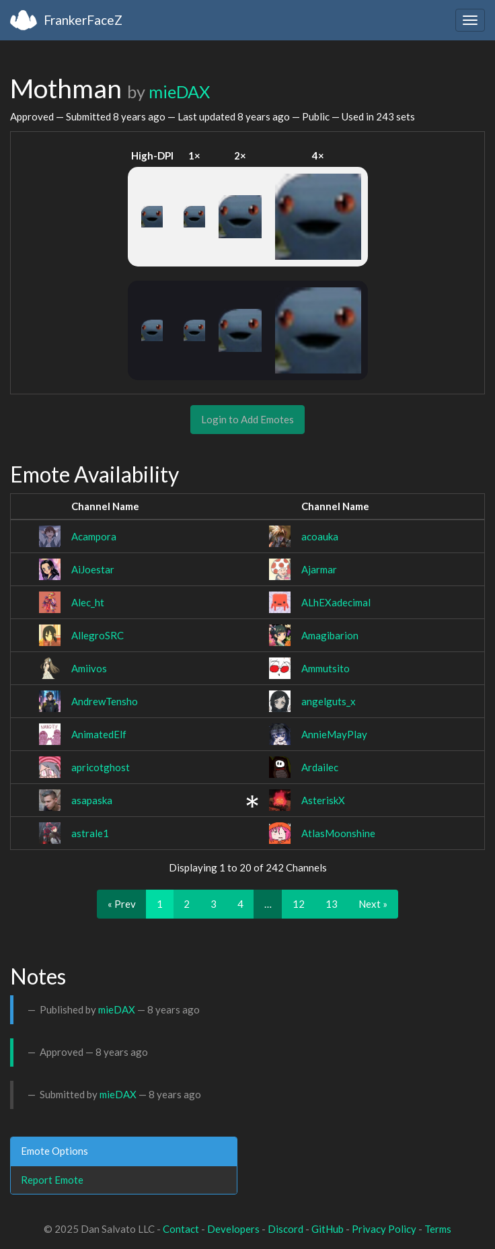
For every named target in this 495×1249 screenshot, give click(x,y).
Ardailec (319, 767)
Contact (181, 1229)
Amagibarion (329, 635)
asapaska (91, 800)
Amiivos (89, 668)
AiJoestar (92, 569)
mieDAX (179, 91)
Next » (372, 904)
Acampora (93, 536)
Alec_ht (87, 602)
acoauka (319, 536)
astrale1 (90, 833)
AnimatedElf (98, 734)
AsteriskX (323, 800)
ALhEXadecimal (336, 602)
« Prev (122, 904)
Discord (285, 1229)
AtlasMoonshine (338, 833)
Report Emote (52, 1180)
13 (332, 904)
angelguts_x (328, 701)
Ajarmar (319, 569)
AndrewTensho (104, 701)
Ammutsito (325, 668)
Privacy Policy (384, 1229)
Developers (233, 1229)
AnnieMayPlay (334, 734)
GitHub (327, 1229)
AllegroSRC (97, 635)
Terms (437, 1229)
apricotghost (100, 767)
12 (299, 904)
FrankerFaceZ (83, 20)
